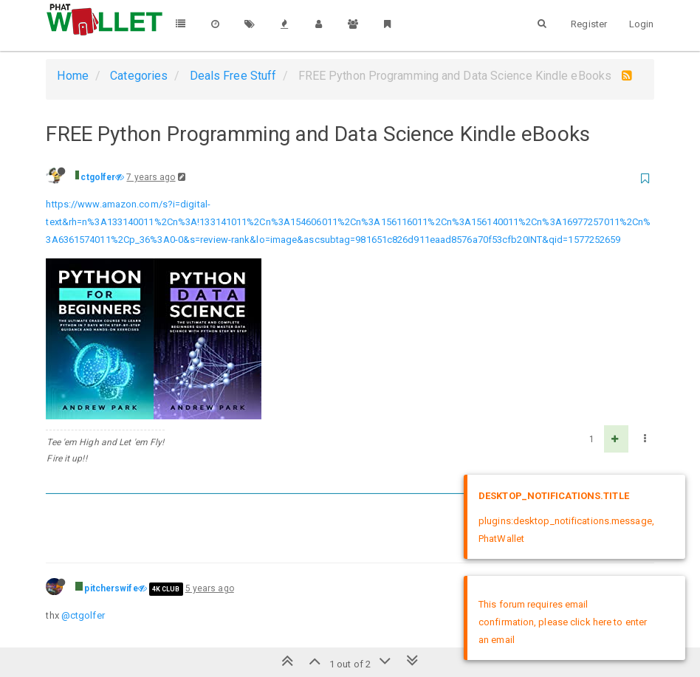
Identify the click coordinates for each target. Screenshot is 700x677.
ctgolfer (97, 177)
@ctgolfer (83, 615)
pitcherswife (110, 588)
